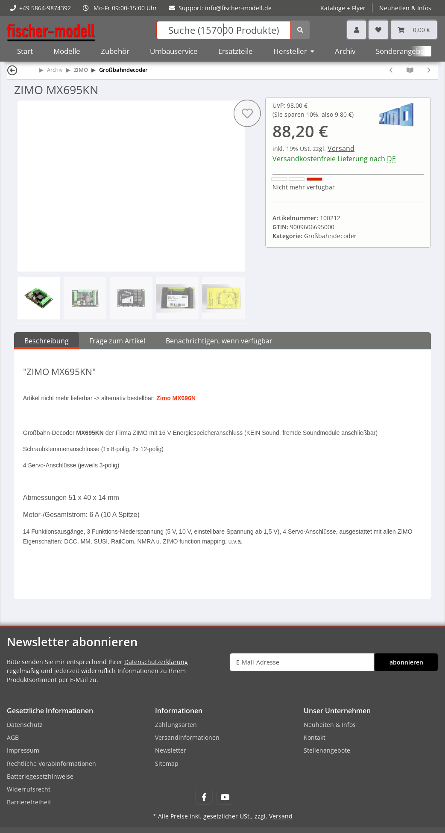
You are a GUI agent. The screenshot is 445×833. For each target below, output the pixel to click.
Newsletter (170, 750)
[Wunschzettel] (378, 29)
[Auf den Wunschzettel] (247, 113)
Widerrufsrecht (28, 789)
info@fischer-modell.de (238, 8)
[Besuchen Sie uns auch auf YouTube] (225, 797)
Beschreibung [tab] (46, 341)
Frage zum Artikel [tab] (117, 341)
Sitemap (167, 763)
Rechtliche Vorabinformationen (51, 763)
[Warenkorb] (413, 29)
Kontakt (314, 737)
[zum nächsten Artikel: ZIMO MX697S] (429, 70)
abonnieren (406, 662)
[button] (356, 29)
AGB (13, 737)
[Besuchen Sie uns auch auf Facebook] (204, 797)
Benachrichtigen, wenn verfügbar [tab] (219, 341)
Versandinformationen (187, 737)
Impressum (23, 750)
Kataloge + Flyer (343, 8)
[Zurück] (12, 70)
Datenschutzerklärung (156, 662)
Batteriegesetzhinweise (40, 776)
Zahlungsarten (176, 725)
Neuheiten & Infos (405, 8)
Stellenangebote (327, 750)
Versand (341, 148)
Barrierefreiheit (29, 802)
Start (25, 51)
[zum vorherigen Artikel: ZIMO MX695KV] (391, 70)
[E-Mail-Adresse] (301, 662)
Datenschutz (25, 725)
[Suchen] (223, 30)
